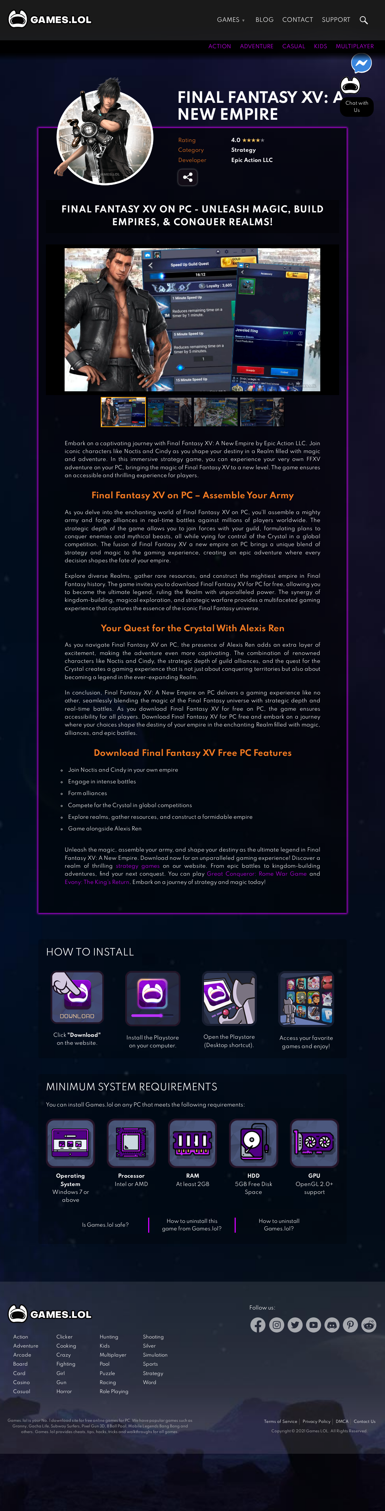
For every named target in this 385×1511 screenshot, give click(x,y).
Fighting (66, 1364)
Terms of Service (280, 1421)
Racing (108, 1382)
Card (19, 1373)
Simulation (155, 1355)
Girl (60, 1373)
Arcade (22, 1355)
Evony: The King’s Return (97, 882)
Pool (104, 1364)
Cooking (66, 1346)
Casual (293, 46)
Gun (61, 1382)
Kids (320, 46)
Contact (297, 20)
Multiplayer (355, 46)
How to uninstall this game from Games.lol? (192, 1225)
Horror (64, 1391)
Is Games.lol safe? (105, 1225)
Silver (149, 1346)
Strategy (243, 150)
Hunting (109, 1337)
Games (228, 20)
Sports (150, 1364)
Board (20, 1364)
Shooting (153, 1337)
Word (149, 1382)
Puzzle (107, 1373)
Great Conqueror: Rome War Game (257, 874)
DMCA (342, 1421)
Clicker (64, 1337)
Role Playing (114, 1391)
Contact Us (365, 1421)
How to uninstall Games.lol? (279, 1225)
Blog (265, 20)
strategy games (138, 866)
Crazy (63, 1355)
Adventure (257, 46)
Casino (21, 1382)
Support (336, 20)
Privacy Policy (316, 1421)
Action (219, 46)
